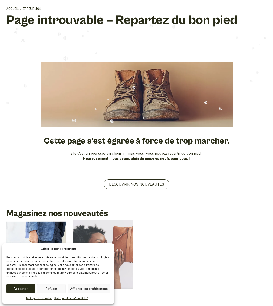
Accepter (21, 289)
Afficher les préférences (89, 289)
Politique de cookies (39, 298)
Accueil (12, 8)
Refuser (51, 289)
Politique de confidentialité (71, 298)
